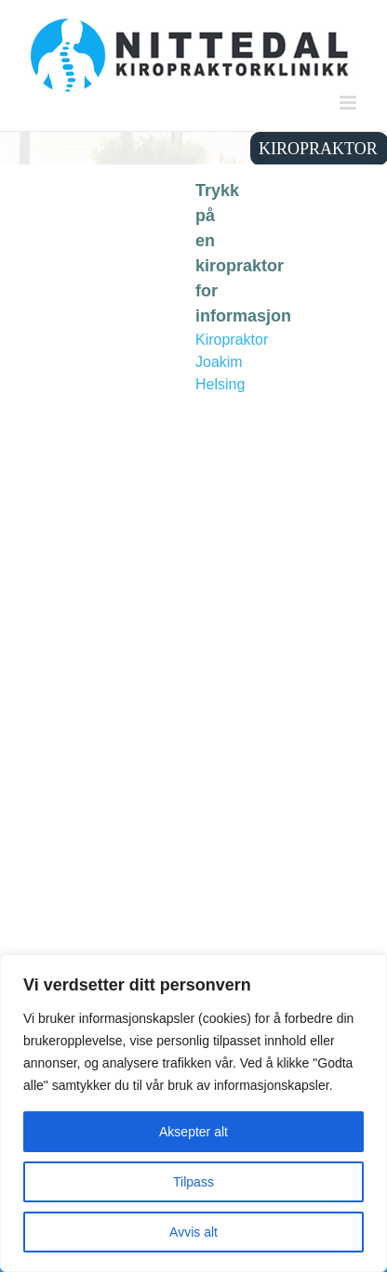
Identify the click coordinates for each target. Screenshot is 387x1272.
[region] (193, 1113)
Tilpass (193, 1181)
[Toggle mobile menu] (349, 102)
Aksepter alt (193, 1131)
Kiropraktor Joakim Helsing (231, 362)
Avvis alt (193, 1232)
